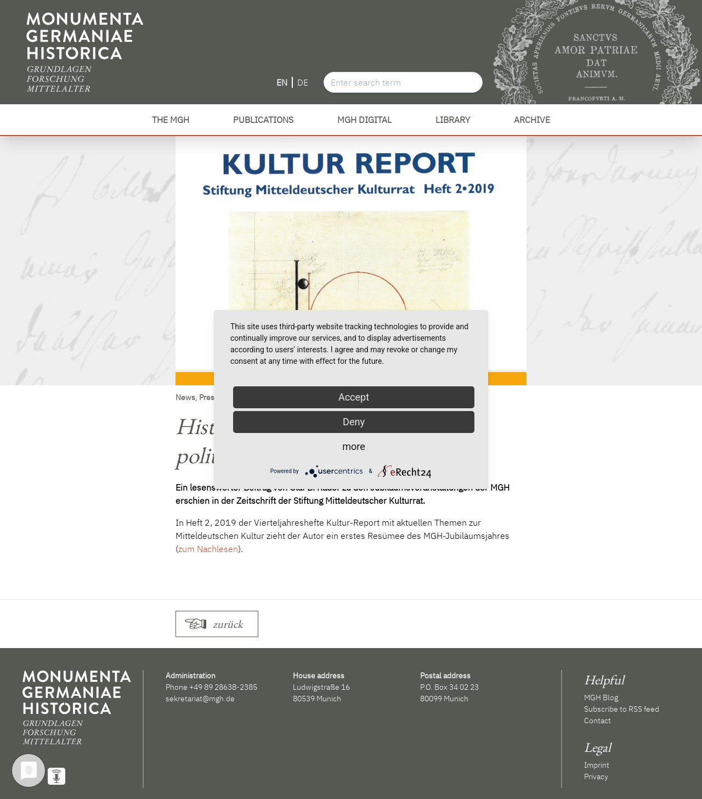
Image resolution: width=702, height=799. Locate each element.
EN (281, 82)
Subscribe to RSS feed (621, 709)
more (353, 446)
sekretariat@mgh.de (200, 699)
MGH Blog (601, 697)
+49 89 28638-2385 (223, 687)
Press (208, 397)
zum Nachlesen (208, 548)
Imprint (596, 765)
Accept (353, 397)
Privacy (596, 776)
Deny (354, 421)
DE (302, 82)
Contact (597, 720)
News (185, 397)
